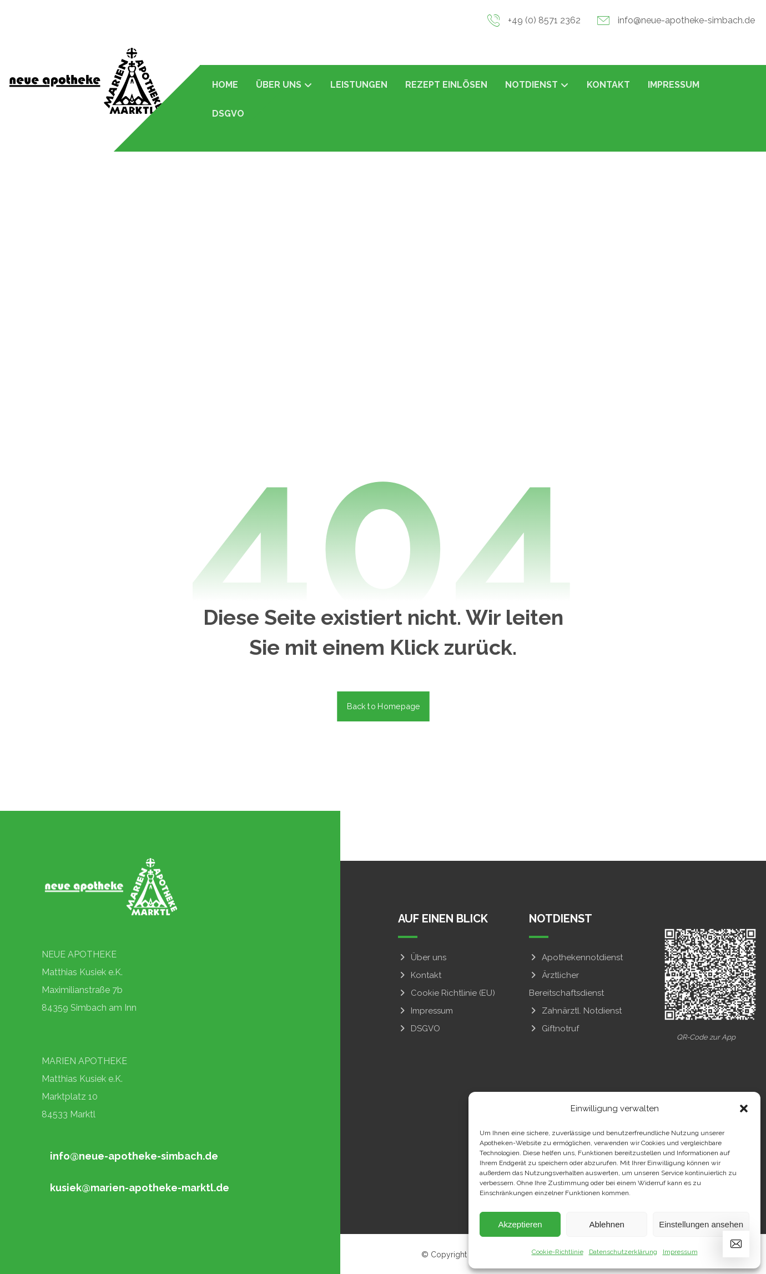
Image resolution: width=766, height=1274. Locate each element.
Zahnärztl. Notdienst (575, 1011)
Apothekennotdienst (576, 957)
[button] (743, 1108)
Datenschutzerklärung (623, 1252)
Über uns (422, 957)
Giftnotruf (554, 1029)
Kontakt (419, 975)
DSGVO (419, 1029)
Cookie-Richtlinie (557, 1252)
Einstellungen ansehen (701, 1224)
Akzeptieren (520, 1224)
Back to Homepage (383, 706)
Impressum (680, 1252)
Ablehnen (606, 1224)
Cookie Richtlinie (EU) (446, 993)
